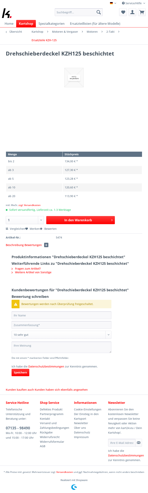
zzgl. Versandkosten (29, 205)
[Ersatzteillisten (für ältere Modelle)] (95, 23)
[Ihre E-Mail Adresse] (121, 443)
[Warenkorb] (142, 12)
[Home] (9, 23)
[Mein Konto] (132, 12)
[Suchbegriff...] (79, 12)
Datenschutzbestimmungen (46, 366)
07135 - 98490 (18, 428)
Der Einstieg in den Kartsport (86, 416)
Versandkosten (64, 472)
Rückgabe (46, 432)
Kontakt (45, 418)
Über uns (80, 428)
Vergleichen (15, 229)
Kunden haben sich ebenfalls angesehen (61, 389)
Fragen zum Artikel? (26, 268)
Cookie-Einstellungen (87, 409)
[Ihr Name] (61, 315)
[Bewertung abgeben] (61, 335)
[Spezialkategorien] (51, 23)
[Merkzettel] (123, 12)
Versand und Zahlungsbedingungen (54, 425)
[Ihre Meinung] (61, 347)
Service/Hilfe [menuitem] (132, 3)
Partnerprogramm (51, 414)
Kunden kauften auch (20, 389)
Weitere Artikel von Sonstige (31, 272)
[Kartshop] (26, 23)
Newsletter (81, 423)
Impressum (81, 437)
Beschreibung (15, 245)
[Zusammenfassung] (61, 325)
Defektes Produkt (51, 409)
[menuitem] (79, 14)
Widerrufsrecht (50, 437)
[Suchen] (99, 12)
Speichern (20, 372)
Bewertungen (36, 245)
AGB (42, 446)
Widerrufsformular (52, 441)
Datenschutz (82, 432)
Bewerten (48, 229)
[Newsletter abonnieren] (138, 443)
